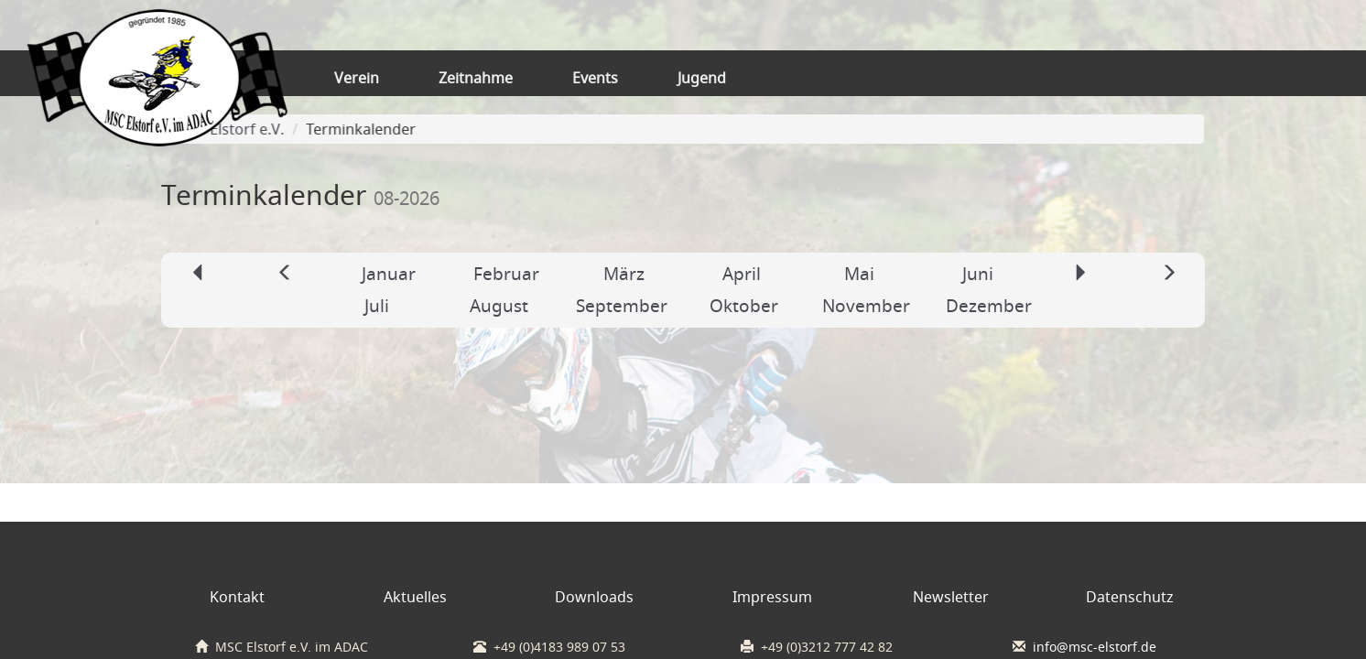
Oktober (744, 306)
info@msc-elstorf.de (1094, 647)
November (866, 306)
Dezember (989, 306)
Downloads (594, 597)
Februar (506, 274)
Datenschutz (1130, 597)
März (624, 274)
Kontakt (237, 597)
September (621, 306)
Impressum (772, 597)
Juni (977, 274)
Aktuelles (415, 597)
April (741, 274)
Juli (376, 306)
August (499, 306)
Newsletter (951, 597)
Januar (389, 274)
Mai (859, 274)
